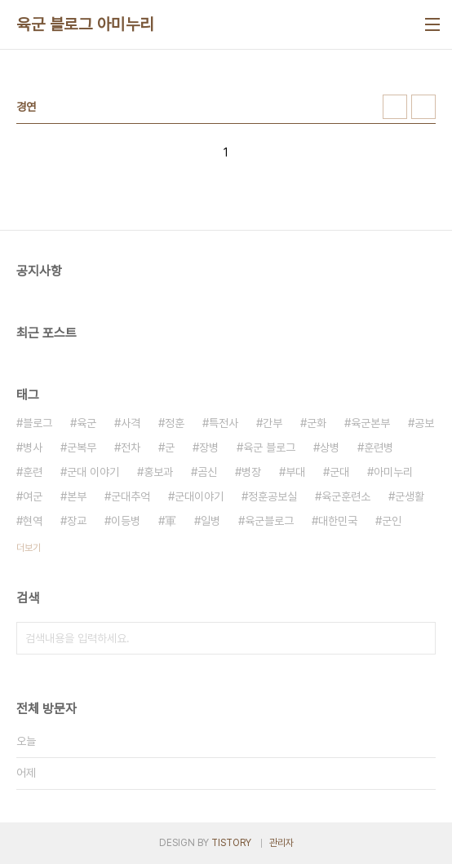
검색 (419, 638)
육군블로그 (269, 520)
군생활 (409, 496)
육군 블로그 (269, 447)
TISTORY (231, 843)
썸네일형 (395, 107)
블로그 (37, 423)
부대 (295, 471)
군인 (391, 520)
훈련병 (378, 447)
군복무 (81, 447)
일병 (210, 520)
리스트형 (423, 107)
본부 (76, 496)
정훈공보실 (272, 496)
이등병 (125, 520)
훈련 (32, 471)
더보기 (28, 547)
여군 (32, 496)
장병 (209, 447)
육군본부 (370, 423)
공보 (424, 423)
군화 (316, 423)
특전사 (223, 423)
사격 (130, 423)
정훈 (174, 423)
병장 (251, 471)
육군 (86, 423)
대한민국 (337, 520)
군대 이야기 (93, 471)
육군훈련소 (345, 496)
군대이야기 (199, 496)
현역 (32, 520)
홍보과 (158, 471)
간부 (272, 423)
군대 (339, 471)
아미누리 (393, 471)
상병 (329, 447)
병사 (32, 447)
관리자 (281, 843)
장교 (76, 520)
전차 (130, 447)
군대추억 (130, 496)
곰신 (207, 471)
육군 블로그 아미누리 (85, 24)
